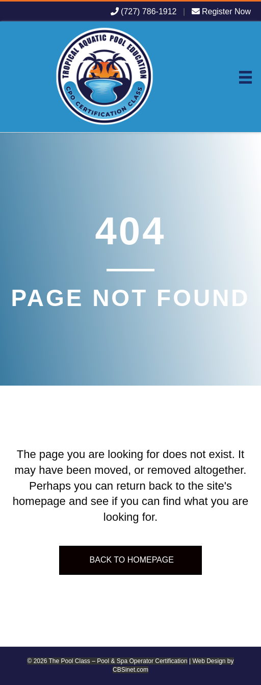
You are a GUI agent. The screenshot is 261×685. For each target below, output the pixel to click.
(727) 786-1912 (144, 11)
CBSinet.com (130, 669)
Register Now (221, 11)
